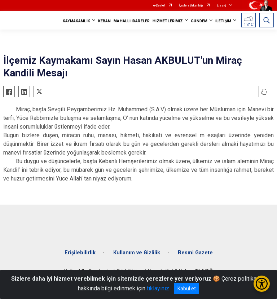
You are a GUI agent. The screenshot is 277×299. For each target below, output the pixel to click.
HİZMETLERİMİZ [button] (168, 21)
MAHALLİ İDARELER (132, 21)
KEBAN (104, 21)
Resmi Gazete (195, 253)
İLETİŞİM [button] (223, 21)
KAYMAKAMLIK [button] (76, 21)
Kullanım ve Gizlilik (136, 253)
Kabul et (186, 288)
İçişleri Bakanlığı (191, 5)
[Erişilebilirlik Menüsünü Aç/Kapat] (262, 284)
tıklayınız (158, 288)
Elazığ (221, 5)
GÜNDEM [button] (199, 21)
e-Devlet (159, 5)
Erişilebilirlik (80, 253)
